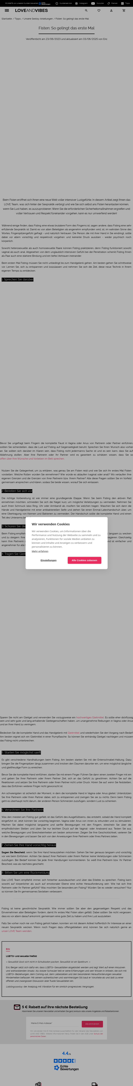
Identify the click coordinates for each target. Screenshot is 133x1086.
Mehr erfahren (40, 551)
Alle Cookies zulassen (84, 560)
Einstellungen (48, 560)
